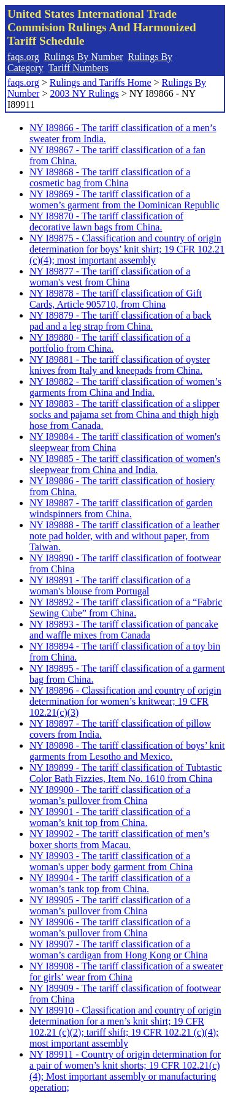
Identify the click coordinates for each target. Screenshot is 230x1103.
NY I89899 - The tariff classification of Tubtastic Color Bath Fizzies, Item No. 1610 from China (125, 773)
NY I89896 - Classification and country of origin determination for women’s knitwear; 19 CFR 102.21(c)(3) (125, 701)
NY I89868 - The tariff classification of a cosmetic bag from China (109, 177)
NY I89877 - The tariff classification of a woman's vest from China (109, 276)
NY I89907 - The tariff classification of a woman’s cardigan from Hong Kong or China (118, 949)
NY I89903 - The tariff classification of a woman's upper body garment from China (111, 861)
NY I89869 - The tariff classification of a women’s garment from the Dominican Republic (124, 199)
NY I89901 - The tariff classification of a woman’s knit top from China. (109, 817)
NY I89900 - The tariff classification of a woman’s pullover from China (109, 795)
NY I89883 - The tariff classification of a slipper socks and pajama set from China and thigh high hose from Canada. (124, 414)
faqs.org (23, 56)
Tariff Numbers (78, 68)
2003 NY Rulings (84, 93)
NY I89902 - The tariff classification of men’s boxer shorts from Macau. (119, 839)
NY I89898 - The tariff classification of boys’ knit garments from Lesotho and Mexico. (126, 751)
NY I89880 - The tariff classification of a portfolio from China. (109, 343)
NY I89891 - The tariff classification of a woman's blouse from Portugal (109, 585)
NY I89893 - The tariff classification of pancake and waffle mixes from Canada (123, 629)
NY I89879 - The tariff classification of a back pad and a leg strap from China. (120, 321)
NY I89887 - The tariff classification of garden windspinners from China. (121, 508)
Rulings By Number (83, 56)
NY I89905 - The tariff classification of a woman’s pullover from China (109, 905)
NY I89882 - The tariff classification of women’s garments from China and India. (125, 387)
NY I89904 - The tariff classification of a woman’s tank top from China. (109, 883)
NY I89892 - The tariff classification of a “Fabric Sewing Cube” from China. (125, 607)
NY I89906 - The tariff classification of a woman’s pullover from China (109, 927)
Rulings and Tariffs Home (100, 82)
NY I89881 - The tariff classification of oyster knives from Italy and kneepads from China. (119, 365)
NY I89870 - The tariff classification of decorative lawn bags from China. (106, 221)
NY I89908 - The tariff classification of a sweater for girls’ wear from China (126, 971)
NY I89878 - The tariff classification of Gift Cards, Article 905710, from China (115, 298)
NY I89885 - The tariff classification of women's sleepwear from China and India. (124, 464)
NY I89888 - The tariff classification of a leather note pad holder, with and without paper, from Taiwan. (124, 536)
